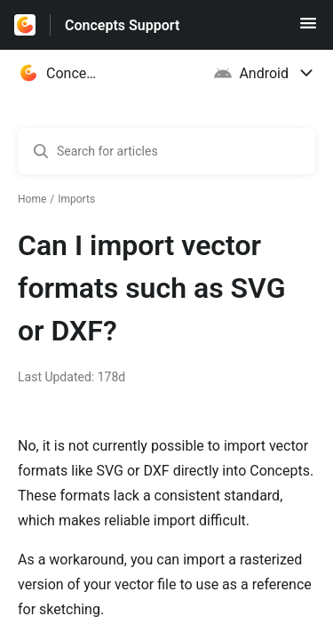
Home (32, 199)
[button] (308, 28)
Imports (76, 199)
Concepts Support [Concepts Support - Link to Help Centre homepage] (122, 25)
